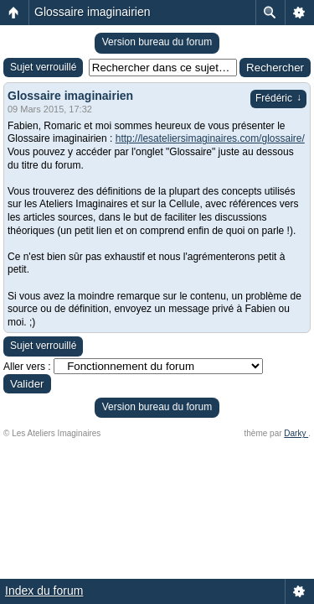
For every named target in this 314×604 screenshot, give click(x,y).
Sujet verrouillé (43, 67)
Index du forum (44, 590)
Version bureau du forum (157, 42)
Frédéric (278, 98)
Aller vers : (27, 366)
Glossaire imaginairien (92, 11)
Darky (296, 433)
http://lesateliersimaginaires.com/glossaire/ (210, 138)
